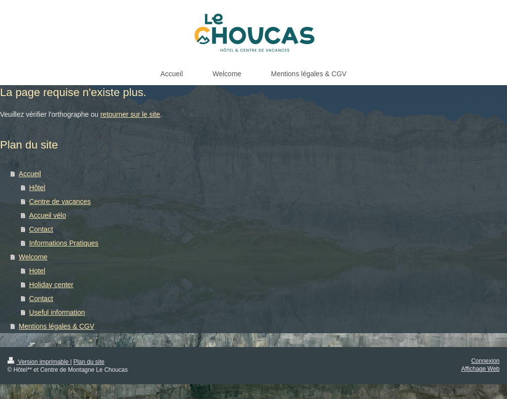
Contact (41, 229)
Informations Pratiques (64, 243)
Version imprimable (38, 361)
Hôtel (37, 188)
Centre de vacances (60, 201)
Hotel (37, 271)
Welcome (33, 257)
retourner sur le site (130, 114)
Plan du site (88, 361)
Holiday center (51, 285)
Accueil (30, 174)
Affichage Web (480, 368)
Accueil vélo (47, 215)
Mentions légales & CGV (57, 326)
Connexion (485, 360)
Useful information (57, 312)
